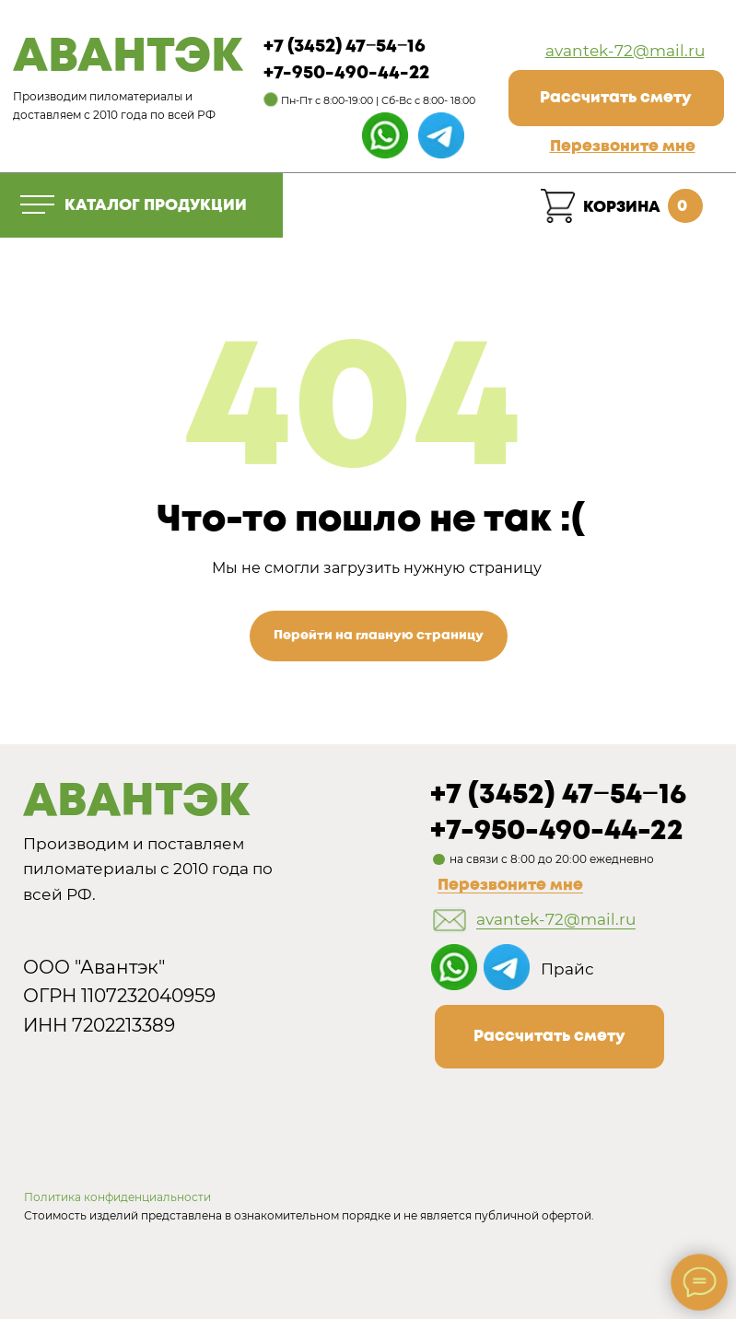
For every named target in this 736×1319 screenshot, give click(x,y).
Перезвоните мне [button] (510, 885)
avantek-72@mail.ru (625, 50)
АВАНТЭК (128, 58)
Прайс (567, 968)
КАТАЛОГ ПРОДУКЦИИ (155, 205)
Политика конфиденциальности (117, 1197)
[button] (622, 146)
